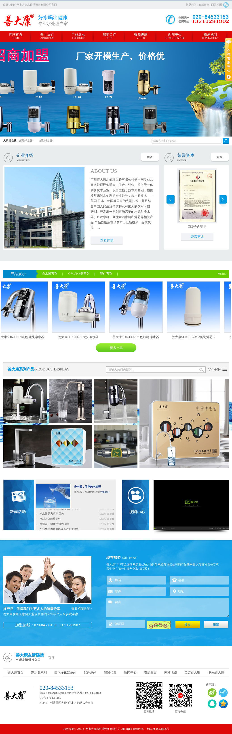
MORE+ (222, 274)
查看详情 (107, 240)
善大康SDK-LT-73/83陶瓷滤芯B (194, 337)
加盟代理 (110, 672)
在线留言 (204, 4)
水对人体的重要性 (50, 519)
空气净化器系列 (79, 274)
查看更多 (197, 237)
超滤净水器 (26, 140)
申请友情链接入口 (28, 660)
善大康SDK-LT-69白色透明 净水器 (136, 337)
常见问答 (191, 4)
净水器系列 (50, 274)
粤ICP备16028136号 (157, 728)
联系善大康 (216, 672)
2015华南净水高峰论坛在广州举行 (60, 509)
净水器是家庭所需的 (52, 514)
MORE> (105, 492)
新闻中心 (130, 672)
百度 (51, 657)
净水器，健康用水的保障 (54, 524)
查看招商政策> (81, 608)
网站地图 (216, 4)
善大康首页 (15, 672)
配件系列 (106, 274)
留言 (167, 607)
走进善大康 (192, 672)
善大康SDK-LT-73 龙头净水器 (79, 337)
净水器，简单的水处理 (87, 486)
